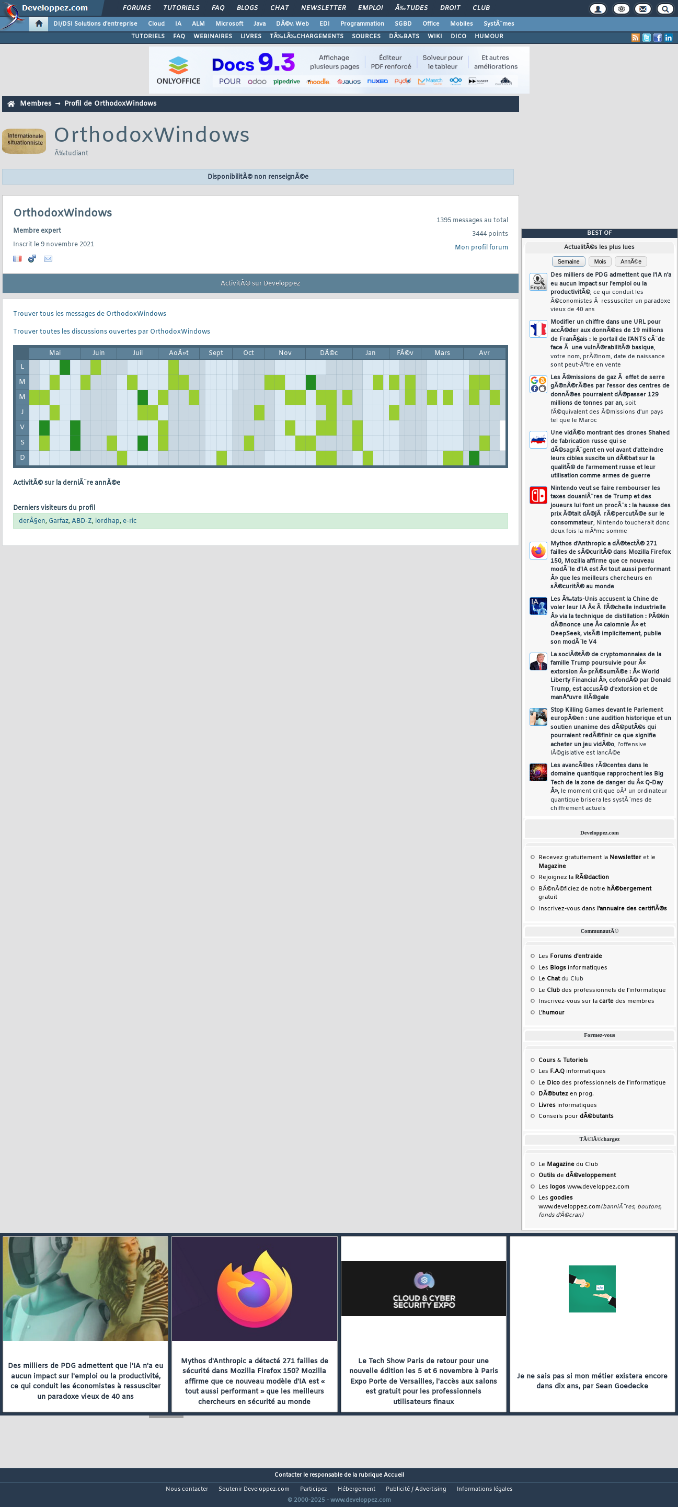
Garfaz (58, 521)
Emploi (370, 8)
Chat (279, 8)
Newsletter (323, 8)
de (577, 1175)
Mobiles (461, 24)
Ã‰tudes (411, 8)
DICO (458, 36)
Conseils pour (576, 1116)
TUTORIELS (148, 36)
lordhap (107, 521)
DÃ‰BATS (404, 36)
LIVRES (250, 36)
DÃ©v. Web (292, 24)
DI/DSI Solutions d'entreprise (95, 24)
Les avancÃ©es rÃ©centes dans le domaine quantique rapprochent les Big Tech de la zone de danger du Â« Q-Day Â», (609, 787)
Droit (450, 8)
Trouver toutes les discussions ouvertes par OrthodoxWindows (111, 332)
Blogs (247, 8)
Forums (137, 8)
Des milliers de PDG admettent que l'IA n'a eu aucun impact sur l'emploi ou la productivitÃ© (610, 292)
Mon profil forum (481, 248)
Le (549, 979)
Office (431, 24)
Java (260, 24)
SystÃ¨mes (499, 24)
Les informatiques (572, 968)
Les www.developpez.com (583, 1187)
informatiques (567, 1105)
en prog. (566, 1094)
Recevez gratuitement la (589, 857)
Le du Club (568, 1164)
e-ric (129, 521)
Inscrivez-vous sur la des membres (596, 1001)
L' (551, 1013)
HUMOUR (489, 36)
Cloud (156, 24)
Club (481, 8)
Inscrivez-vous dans (602, 908)
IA (178, 24)
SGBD (403, 24)
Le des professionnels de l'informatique (602, 990)
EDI (324, 24)
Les (570, 956)
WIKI (435, 36)
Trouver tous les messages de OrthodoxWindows (89, 314)
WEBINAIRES (212, 36)
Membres (35, 103)
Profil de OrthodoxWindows (110, 103)
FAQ (218, 8)
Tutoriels (181, 8)
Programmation (362, 24)
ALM (198, 24)
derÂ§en (32, 521)
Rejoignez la (573, 877)
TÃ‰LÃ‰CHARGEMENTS (306, 36)
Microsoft (229, 24)
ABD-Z (82, 521)
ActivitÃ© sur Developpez (260, 284)
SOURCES (366, 36)
